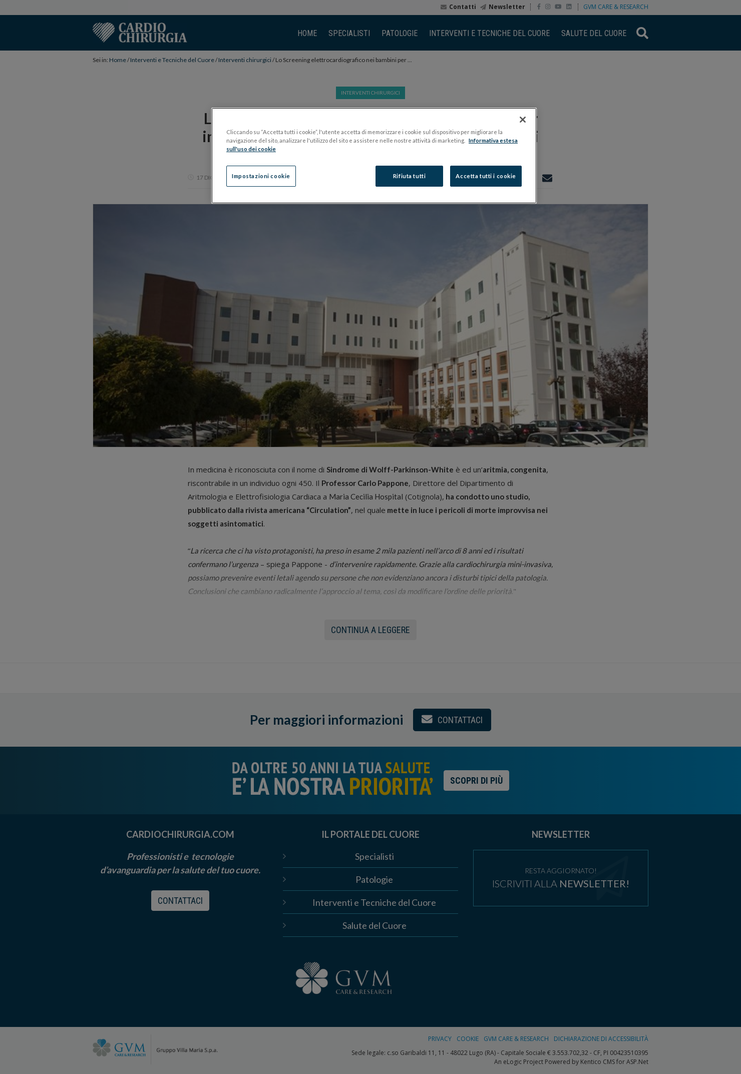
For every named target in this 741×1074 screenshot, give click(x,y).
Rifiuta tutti (409, 176)
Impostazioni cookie (261, 176)
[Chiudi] (523, 120)
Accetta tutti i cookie (486, 176)
